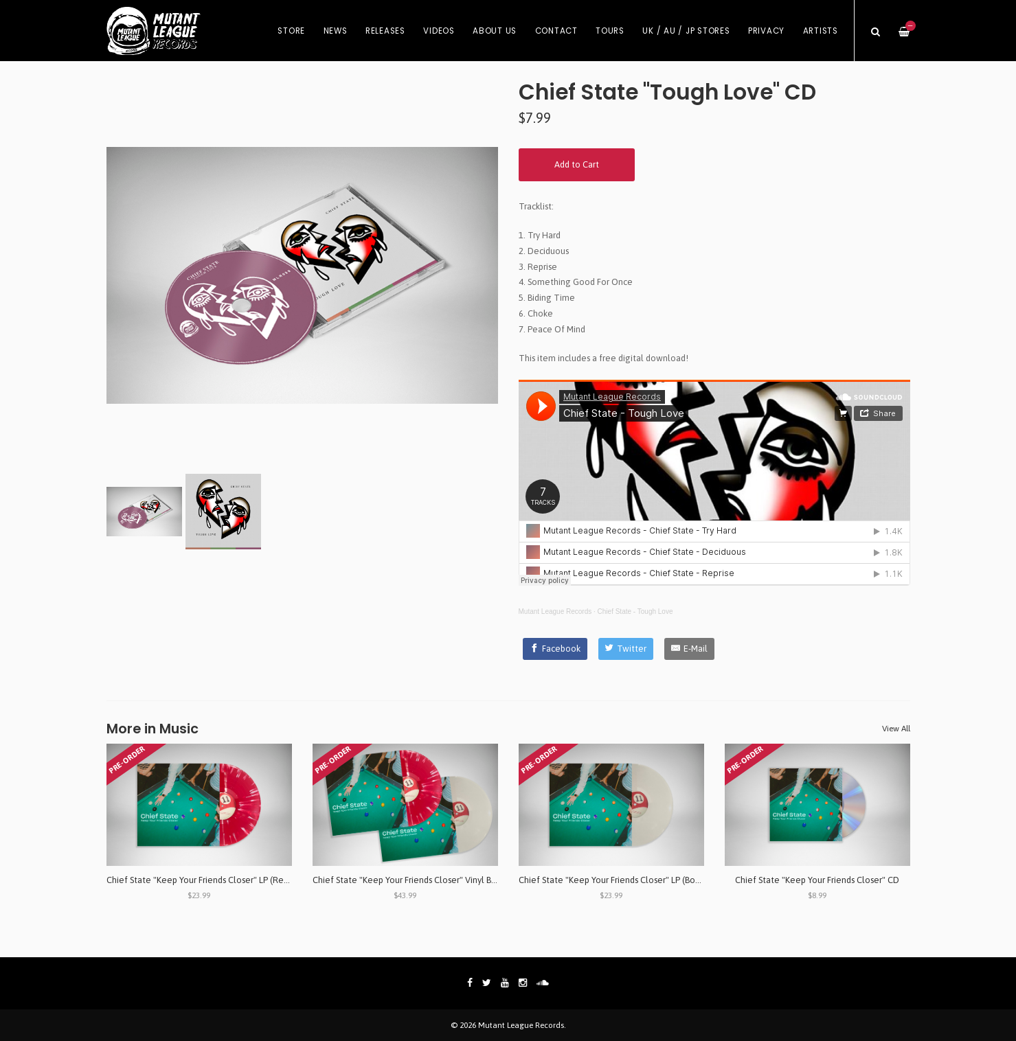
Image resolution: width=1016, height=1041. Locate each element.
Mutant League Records (555, 611)
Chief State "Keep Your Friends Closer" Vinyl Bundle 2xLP (423, 880)
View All (896, 728)
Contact (556, 30)
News (336, 30)
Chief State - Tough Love (635, 611)
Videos (439, 30)
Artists (820, 30)
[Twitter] (626, 649)
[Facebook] (555, 649)
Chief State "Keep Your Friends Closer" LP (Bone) (613, 880)
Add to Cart (576, 164)
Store (291, 30)
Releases (385, 30)
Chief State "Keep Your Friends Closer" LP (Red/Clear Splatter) (228, 880)
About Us (495, 30)
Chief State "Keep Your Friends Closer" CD (817, 880)
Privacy (766, 30)
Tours (610, 30)
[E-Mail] (689, 649)
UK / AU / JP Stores (686, 30)
